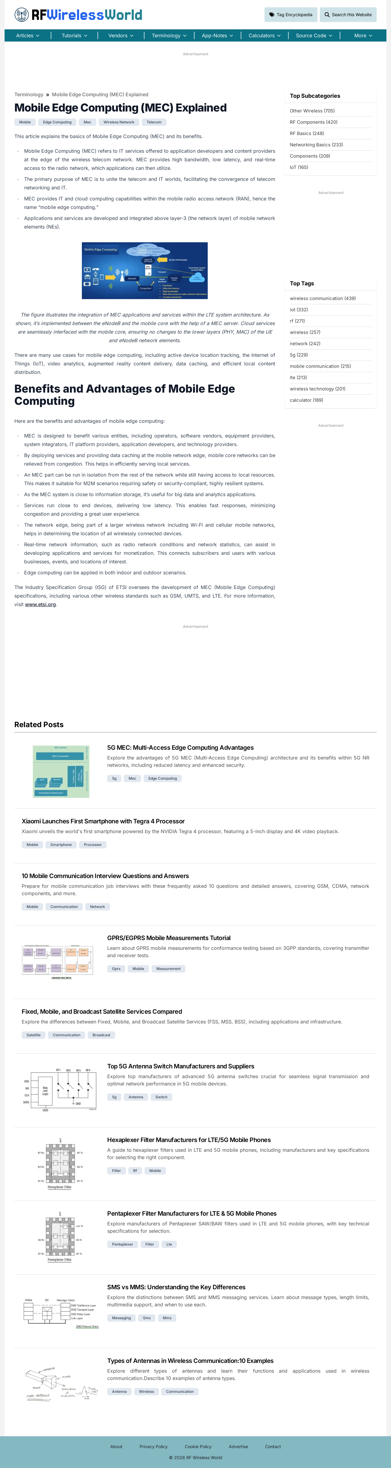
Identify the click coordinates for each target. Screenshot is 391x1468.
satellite (34, 1035)
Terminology (28, 94)
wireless (146, 1391)
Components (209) (310, 156)
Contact (273, 1446)
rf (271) (297, 321)
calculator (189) (306, 400)
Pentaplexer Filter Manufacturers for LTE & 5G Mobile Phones (192, 1213)
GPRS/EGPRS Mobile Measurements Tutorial (169, 938)
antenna (136, 1097)
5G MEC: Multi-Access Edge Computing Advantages (180, 747)
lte (169, 1244)
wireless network (119, 122)
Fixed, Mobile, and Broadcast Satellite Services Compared (102, 1011)
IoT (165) (299, 167)
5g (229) (299, 355)
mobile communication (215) (320, 366)
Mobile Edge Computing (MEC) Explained (100, 94)
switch (161, 1097)
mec (87, 122)
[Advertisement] (195, 70)
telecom (154, 122)
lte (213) (298, 377)
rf (135, 1170)
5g (114, 778)
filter (116, 1170)
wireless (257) (305, 332)
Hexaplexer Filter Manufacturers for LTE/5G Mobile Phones (189, 1140)
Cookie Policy (198, 1446)
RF (78, 14)
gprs (116, 968)
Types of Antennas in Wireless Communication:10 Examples (190, 1360)
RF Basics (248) (307, 133)
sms (147, 1318)
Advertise (238, 1446)
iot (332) (299, 310)
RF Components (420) (314, 122)
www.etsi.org (40, 604)
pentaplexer (122, 1244)
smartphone (61, 844)
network (97, 906)
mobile (25, 122)
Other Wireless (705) (312, 111)
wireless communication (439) (323, 298)
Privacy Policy (154, 1446)
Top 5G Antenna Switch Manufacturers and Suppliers (180, 1066)
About (116, 1446)
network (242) (305, 343)
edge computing (57, 122)
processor (93, 844)
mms (167, 1318)
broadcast (101, 1035)
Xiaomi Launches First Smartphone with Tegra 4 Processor (103, 821)
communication (64, 906)
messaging (121, 1318)
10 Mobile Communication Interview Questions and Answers (105, 876)
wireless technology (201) (317, 389)
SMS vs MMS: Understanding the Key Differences (176, 1287)
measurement (168, 968)
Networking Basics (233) (316, 145)
